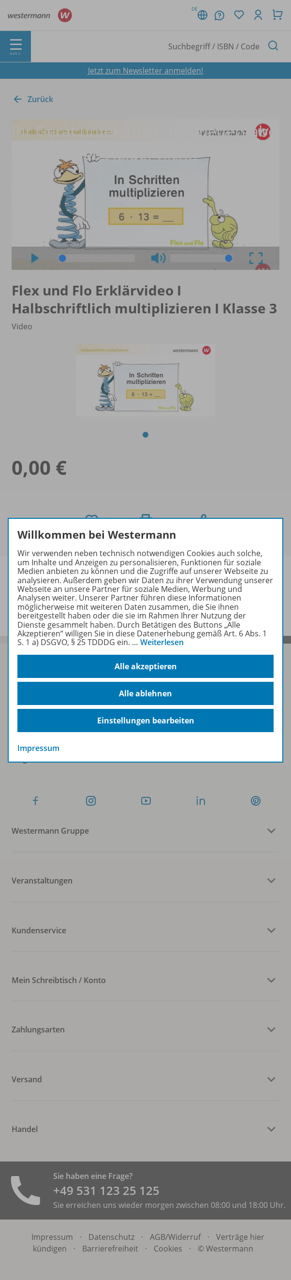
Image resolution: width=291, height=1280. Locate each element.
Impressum (38, 748)
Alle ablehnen (145, 693)
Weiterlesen (162, 642)
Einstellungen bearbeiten (145, 720)
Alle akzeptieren (146, 666)
